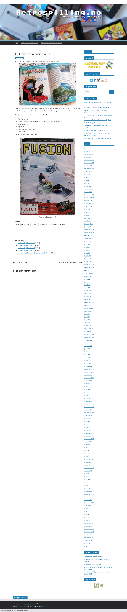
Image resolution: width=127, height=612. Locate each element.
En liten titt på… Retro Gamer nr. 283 (95, 130)
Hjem (16, 43)
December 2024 (89, 195)
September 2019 (89, 378)
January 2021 (88, 331)
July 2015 (87, 508)
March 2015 (87, 520)
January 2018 (88, 433)
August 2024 (88, 206)
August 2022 (88, 276)
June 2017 (87, 447)
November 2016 (89, 468)
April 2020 (87, 357)
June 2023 (87, 247)
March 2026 (87, 151)
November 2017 (89, 436)
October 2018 (88, 410)
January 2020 (88, 366)
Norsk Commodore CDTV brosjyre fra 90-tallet (97, 138)
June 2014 (87, 546)
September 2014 (89, 537)
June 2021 (87, 317)
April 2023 (87, 253)
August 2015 (88, 506)
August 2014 (88, 540)
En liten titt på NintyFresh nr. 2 (70, 263)
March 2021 (87, 325)
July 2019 (87, 383)
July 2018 (87, 418)
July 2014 (87, 543)
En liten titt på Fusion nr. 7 (26, 250)
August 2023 (88, 241)
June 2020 (87, 352)
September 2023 (89, 238)
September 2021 (89, 308)
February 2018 (88, 430)
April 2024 (87, 218)
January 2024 (88, 227)
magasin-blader (19, 58)
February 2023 (88, 259)
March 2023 (87, 256)
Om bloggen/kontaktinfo (29, 43)
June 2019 (87, 386)
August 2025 (88, 171)
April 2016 (87, 482)
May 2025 (87, 180)
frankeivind (27, 61)
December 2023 (89, 230)
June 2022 (87, 282)
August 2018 (88, 415)
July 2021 (87, 314)
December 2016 (89, 465)
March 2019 (87, 395)
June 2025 (87, 177)
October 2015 (88, 500)
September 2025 (89, 168)
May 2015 (87, 514)
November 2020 (89, 337)
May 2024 (87, 215)
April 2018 (87, 424)
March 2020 (87, 360)
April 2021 (87, 322)
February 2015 (88, 523)
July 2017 (87, 445)
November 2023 (89, 232)
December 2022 (89, 264)
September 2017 (89, 439)
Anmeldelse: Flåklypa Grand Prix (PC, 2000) (97, 557)
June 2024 (87, 212)
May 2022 (87, 285)
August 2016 (88, 471)
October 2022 (88, 270)
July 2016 (87, 474)
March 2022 (87, 291)
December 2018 (89, 404)
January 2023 (88, 261)
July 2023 (87, 244)
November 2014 (89, 532)
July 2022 (87, 279)
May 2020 (87, 354)
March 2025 (87, 186)
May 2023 (87, 250)
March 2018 (87, 427)
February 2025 (88, 189)
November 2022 (89, 267)
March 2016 (87, 485)
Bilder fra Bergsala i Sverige (92, 123)
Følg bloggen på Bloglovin (99, 78)
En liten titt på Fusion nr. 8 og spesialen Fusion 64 (34, 253)
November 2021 (89, 302)
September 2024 (89, 203)
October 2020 (88, 340)
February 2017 (88, 459)
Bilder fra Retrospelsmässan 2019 (94, 564)
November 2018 (89, 407)
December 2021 (89, 299)
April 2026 (87, 148)
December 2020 (89, 334)
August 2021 (88, 311)
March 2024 (87, 221)
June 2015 (87, 511)
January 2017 (88, 462)
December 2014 (89, 529)
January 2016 (88, 491)
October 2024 (88, 200)
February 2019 (88, 398)
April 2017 (87, 453)
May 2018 (87, 421)
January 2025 (88, 192)
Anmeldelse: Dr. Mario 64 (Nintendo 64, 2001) (97, 120)
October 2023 (88, 235)
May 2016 (87, 479)
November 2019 (89, 372)
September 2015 (89, 503)
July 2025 (87, 174)
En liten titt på (42, 61)
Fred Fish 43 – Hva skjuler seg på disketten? (97, 107)
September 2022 (89, 273)
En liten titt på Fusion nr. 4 (26, 243)
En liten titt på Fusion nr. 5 (26, 245)
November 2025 (89, 163)
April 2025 (87, 183)
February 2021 (88, 328)
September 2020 (89, 343)
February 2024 (88, 224)
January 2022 (88, 296)
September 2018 (89, 413)
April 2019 (87, 392)
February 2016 (88, 488)
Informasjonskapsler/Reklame (51, 43)
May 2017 (87, 450)
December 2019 (89, 369)
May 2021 (87, 320)
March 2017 (87, 456)
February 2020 (88, 363)
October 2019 (88, 375)
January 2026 (88, 157)
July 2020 (87, 349)
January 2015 (88, 526)
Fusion (48, 61)
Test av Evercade (20, 263)
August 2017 (88, 442)
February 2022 (88, 293)
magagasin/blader (55, 61)
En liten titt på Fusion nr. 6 (26, 248)
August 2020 (88, 346)
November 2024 (89, 198)
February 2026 (88, 154)
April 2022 (87, 288)
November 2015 (89, 497)
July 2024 (87, 209)
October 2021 (88, 305)
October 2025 (88, 166)
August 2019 (88, 381)
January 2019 (88, 401)
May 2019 (87, 389)
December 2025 (89, 160)
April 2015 (87, 517)
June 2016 (87, 476)
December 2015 (89, 494)
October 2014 (88, 535)
